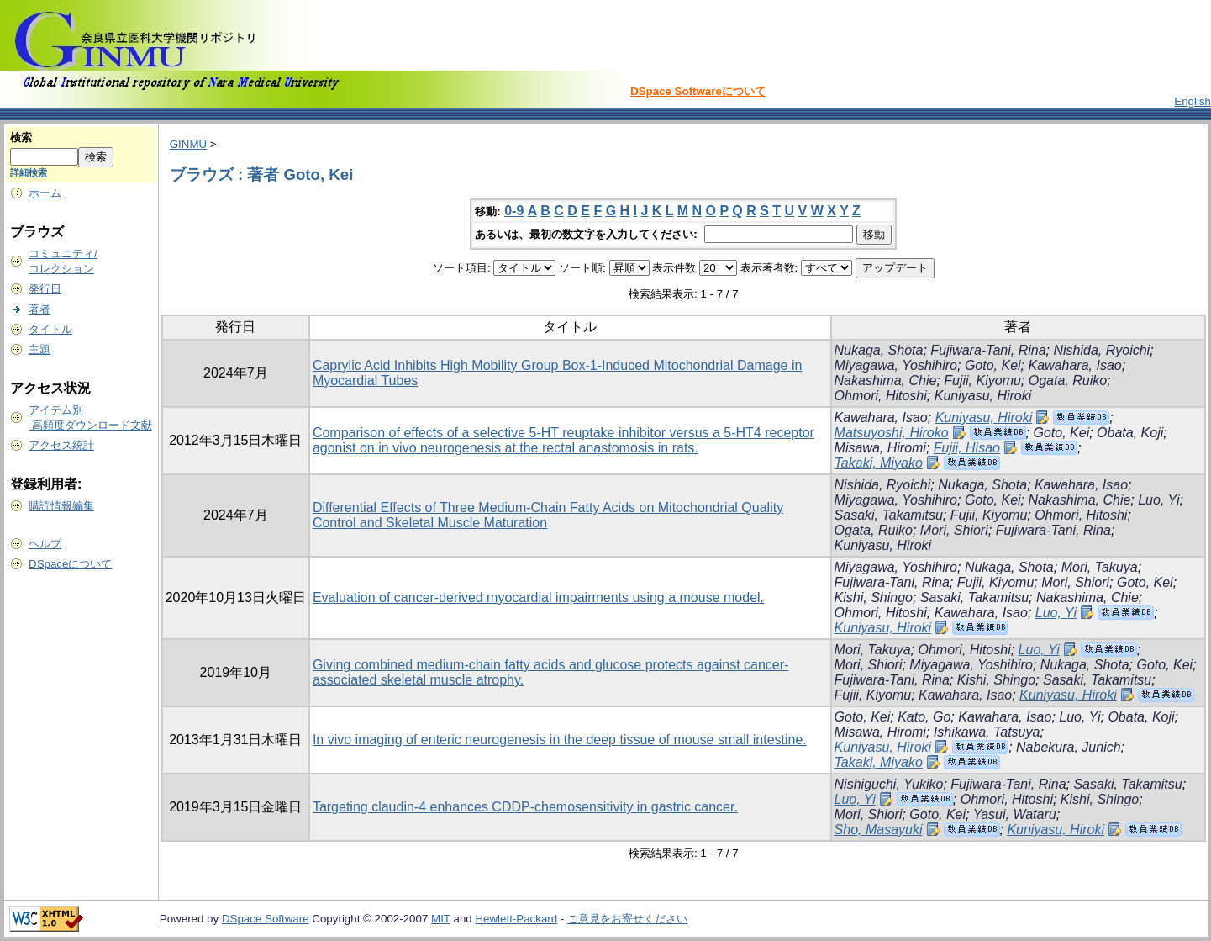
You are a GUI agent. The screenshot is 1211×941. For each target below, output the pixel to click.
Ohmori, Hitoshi (881, 396)
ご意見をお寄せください (627, 918)
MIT (440, 918)
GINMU (188, 144)
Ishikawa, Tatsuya (987, 732)
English (1192, 101)
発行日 (45, 289)
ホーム (45, 193)
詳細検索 (28, 172)
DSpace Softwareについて (698, 91)
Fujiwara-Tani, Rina (987, 350)
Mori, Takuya (1099, 567)
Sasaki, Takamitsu (889, 515)
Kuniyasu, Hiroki (983, 396)
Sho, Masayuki (879, 829)
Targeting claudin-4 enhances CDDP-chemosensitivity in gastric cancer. (525, 807)
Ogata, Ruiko (1068, 380)
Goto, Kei (993, 365)
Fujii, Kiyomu (982, 380)
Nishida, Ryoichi (1101, 350)
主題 (39, 349)
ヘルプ (45, 543)
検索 (21, 137)
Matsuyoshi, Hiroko (892, 433)
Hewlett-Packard (516, 918)
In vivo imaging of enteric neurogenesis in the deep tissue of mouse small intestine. (560, 739)
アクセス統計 (61, 445)
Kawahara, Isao (1075, 365)
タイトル (50, 329)
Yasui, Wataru (1014, 814)
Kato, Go (924, 717)
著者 (39, 309)
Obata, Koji (1130, 433)
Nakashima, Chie (886, 380)
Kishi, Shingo (874, 597)
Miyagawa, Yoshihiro (896, 365)
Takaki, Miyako (879, 463)
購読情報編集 (61, 506)
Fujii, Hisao (967, 448)
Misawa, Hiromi (880, 448)
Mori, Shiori (954, 530)
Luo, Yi (1158, 500)
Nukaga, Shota (879, 350)
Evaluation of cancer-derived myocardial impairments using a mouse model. (538, 597)
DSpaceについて (70, 564)
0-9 (514, 211)
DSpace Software (265, 918)
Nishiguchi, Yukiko (889, 784)
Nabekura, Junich (1068, 747)
